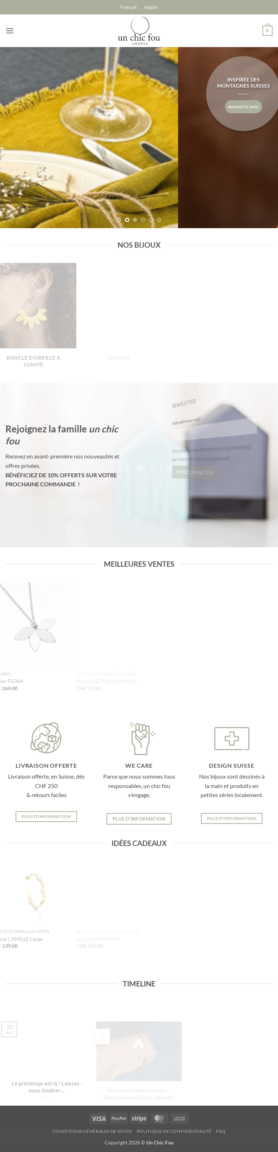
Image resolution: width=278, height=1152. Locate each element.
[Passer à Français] (128, 7)
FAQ (221, 1131)
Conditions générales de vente (92, 1131)
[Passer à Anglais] (150, 7)
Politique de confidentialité (174, 1131)
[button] (9, 30)
